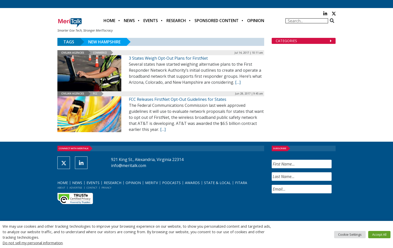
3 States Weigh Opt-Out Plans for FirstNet (168, 58)
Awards (192, 182)
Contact (91, 187)
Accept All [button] (379, 234)
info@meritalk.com (128, 165)
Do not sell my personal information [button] (33, 242)
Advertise (75, 187)
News (129, 20)
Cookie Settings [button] (350, 234)
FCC (95, 93)
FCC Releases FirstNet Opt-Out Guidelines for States (177, 99)
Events (150, 20)
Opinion (255, 20)
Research (176, 20)
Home (109, 20)
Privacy (106, 187)
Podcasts (171, 182)
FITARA (241, 182)
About (61, 187)
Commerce (100, 52)
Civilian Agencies (72, 52)
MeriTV (151, 182)
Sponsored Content (216, 20)
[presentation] (310, 207)
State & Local (217, 182)
